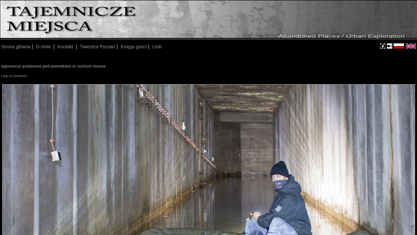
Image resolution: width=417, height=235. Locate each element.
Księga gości (133, 46)
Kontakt (66, 46)
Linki (157, 46)
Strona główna (16, 46)
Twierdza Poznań (97, 46)
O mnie (44, 46)
